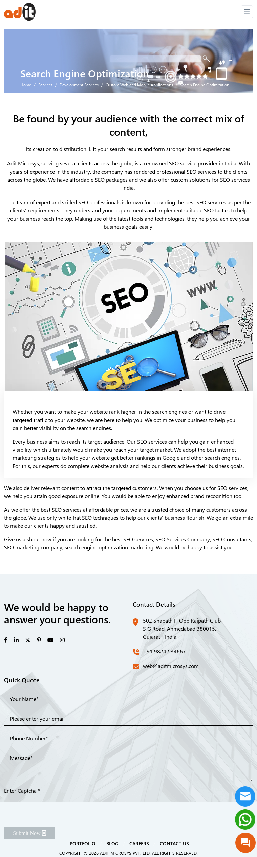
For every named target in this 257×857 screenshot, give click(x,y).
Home (25, 84)
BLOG (112, 843)
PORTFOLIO (82, 843)
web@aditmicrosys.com (171, 665)
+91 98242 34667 (164, 651)
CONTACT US (174, 843)
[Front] (20, 12)
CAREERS (139, 843)
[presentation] (55, 808)
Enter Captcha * (22, 790)
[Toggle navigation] (247, 11)
